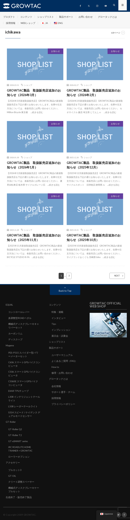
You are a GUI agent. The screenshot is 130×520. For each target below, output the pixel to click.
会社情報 (56, 385)
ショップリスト (45, 16)
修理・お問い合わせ (62, 372)
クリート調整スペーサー (21, 479)
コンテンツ (26, 16)
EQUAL (10, 304)
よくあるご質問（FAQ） (64, 360)
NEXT (115, 275)
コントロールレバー (19, 311)
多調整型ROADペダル (20, 317)
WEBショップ (28, 23)
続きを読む (37, 112)
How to (55, 366)
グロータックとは (107, 16)
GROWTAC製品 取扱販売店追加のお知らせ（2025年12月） (94, 165)
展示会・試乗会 (59, 335)
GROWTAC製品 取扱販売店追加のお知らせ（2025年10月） (94, 237)
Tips (53, 323)
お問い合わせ (86, 16)
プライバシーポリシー (63, 403)
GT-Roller (11, 420)
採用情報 (10, 23)
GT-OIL (12, 473)
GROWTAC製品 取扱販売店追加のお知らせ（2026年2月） (94, 93)
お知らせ (55, 51)
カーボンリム (15, 333)
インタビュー (58, 317)
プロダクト (9, 16)
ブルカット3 (14, 467)
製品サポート (66, 16)
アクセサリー (13, 460)
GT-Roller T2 (15, 433)
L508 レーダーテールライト (23, 405)
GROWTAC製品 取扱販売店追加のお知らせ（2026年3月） (34, 93)
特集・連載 (57, 311)
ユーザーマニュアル (62, 354)
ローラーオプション (19, 454)
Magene (10, 344)
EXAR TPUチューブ (18, 389)
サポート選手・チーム (63, 391)
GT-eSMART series (18, 439)
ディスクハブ (15, 339)
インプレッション (60, 329)
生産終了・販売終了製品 (19, 495)
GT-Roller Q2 (15, 427)
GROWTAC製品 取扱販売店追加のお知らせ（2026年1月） (34, 165)
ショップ (28, 85)
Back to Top (65, 290)
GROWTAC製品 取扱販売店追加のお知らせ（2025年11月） (34, 237)
